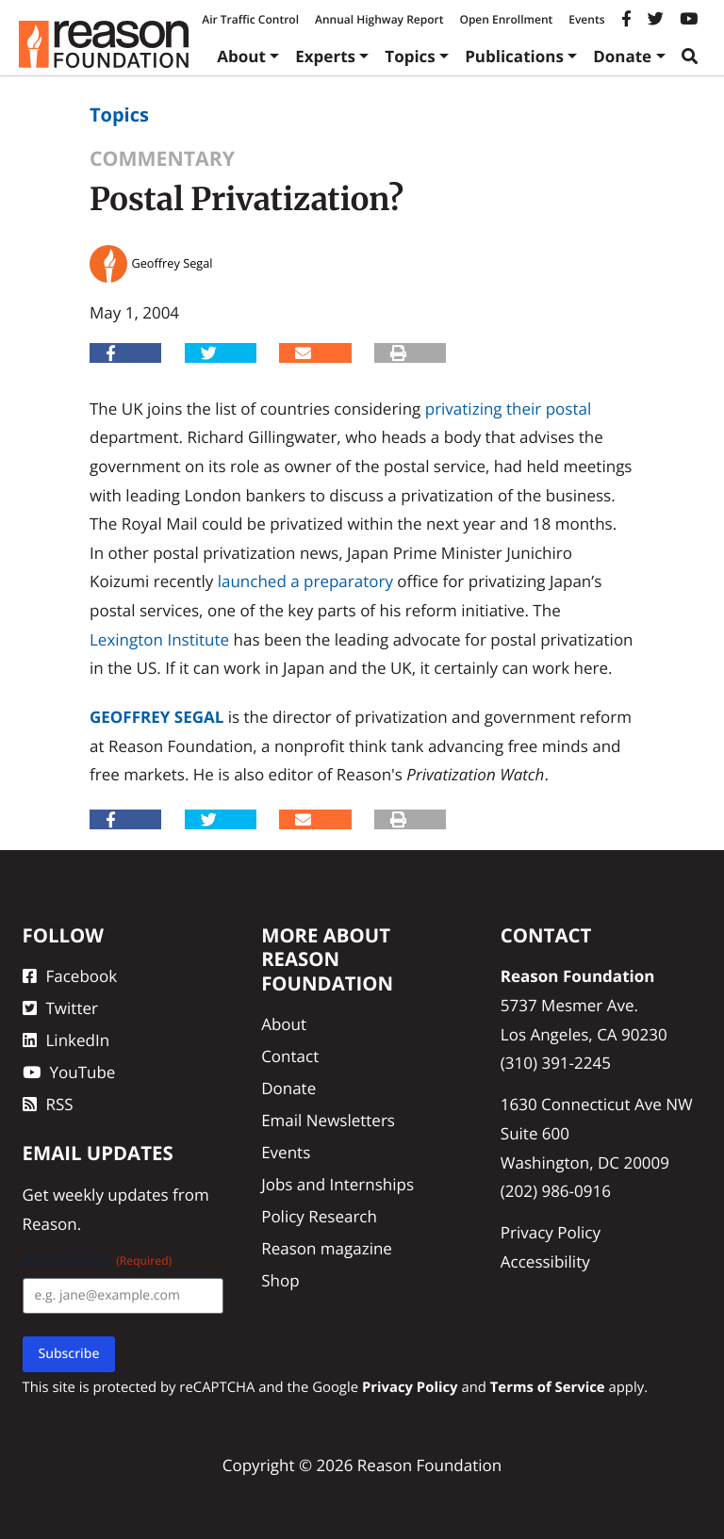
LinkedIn (66, 1040)
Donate (622, 56)
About (241, 56)
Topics (410, 56)
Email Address (98, 1260)
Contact (290, 1056)
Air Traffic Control (250, 19)
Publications (514, 56)
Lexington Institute (159, 639)
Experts (325, 56)
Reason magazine (326, 1248)
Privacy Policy (551, 1232)
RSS (48, 1104)
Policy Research (319, 1216)
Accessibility (545, 1261)
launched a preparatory (305, 581)
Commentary (162, 158)
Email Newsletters (328, 1120)
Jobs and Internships (337, 1184)
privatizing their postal (508, 408)
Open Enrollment (505, 19)
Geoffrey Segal (156, 717)
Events (586, 19)
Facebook (70, 976)
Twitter (60, 1008)
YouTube (69, 1072)
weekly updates (111, 1194)
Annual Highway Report (379, 19)
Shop (280, 1280)
